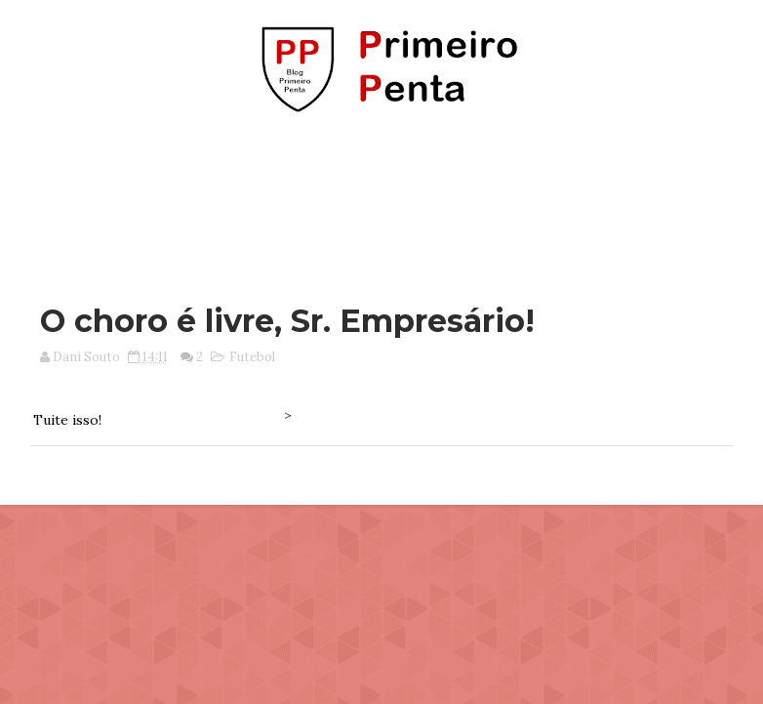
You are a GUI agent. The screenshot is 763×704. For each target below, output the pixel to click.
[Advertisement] (381, 198)
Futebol (252, 357)
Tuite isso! (67, 420)
